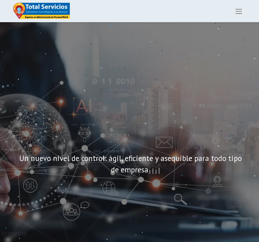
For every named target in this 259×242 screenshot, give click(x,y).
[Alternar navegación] (239, 11)
